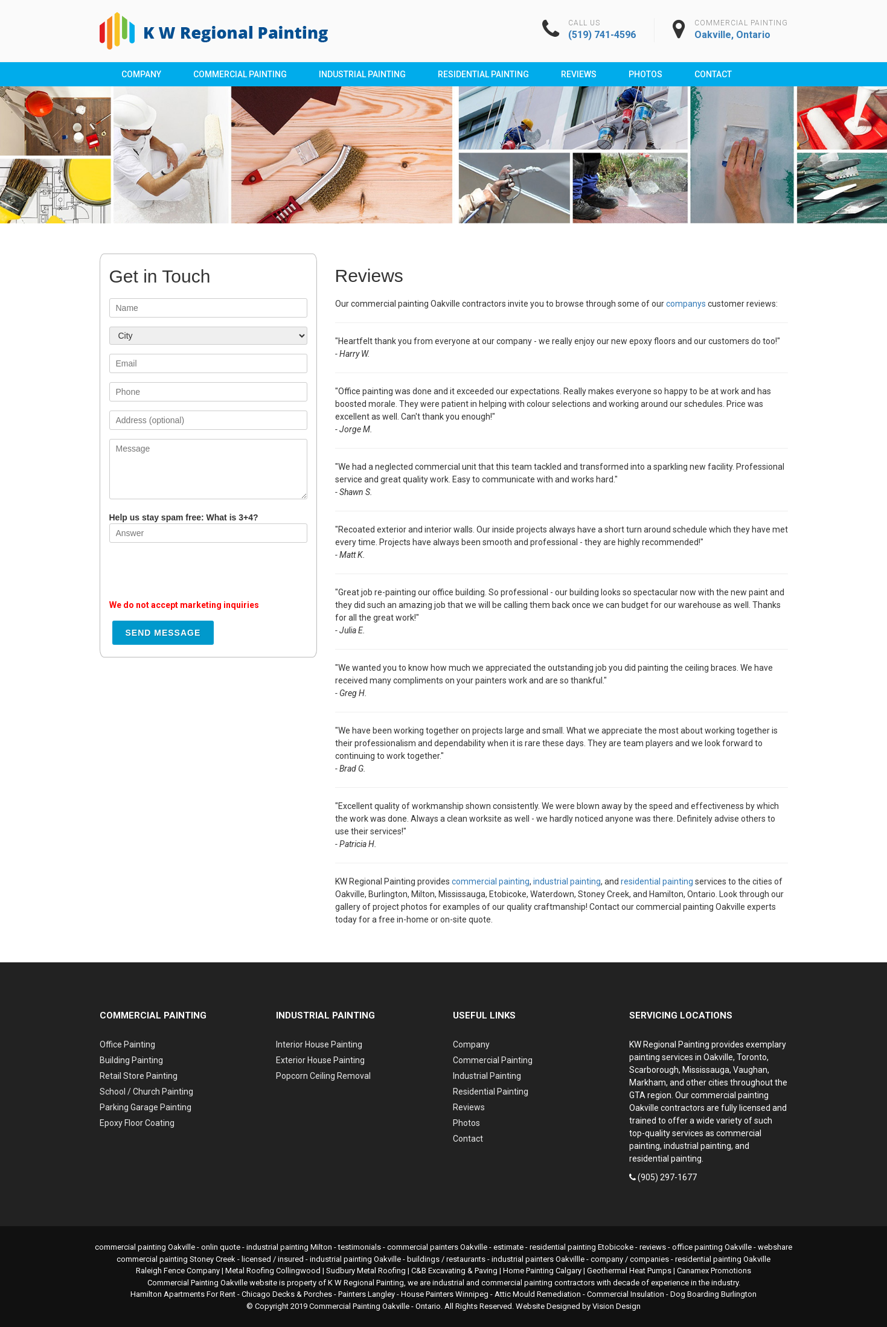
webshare (775, 1247)
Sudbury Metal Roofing (366, 1270)
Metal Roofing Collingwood (273, 1270)
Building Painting (131, 1060)
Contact (713, 74)
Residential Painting (483, 74)
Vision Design (616, 1306)
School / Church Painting (146, 1091)
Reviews (579, 74)
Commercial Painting (240, 74)
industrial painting (567, 881)
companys (686, 304)
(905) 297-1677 (667, 1177)
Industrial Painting (362, 74)
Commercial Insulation (625, 1294)
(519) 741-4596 (602, 34)
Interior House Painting (319, 1044)
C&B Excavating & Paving (454, 1270)
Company (141, 74)
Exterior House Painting (320, 1060)
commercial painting (491, 881)
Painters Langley (366, 1294)
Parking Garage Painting (145, 1107)
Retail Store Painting (139, 1076)
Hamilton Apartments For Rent (182, 1294)
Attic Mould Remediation (538, 1294)
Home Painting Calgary (542, 1270)
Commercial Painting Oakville (359, 1306)
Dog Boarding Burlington (713, 1294)
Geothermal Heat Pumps (629, 1270)
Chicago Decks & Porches (287, 1294)
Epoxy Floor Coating (137, 1123)
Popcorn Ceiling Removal (323, 1076)
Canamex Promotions (714, 1270)
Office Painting (127, 1044)
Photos (645, 74)
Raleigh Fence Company (178, 1270)
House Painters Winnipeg (444, 1294)
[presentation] (201, 575)
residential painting (657, 881)
